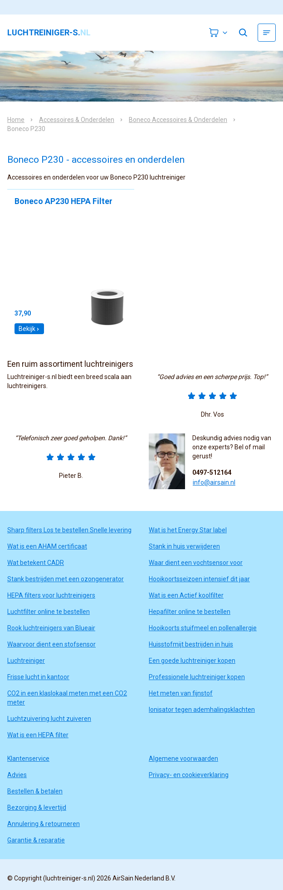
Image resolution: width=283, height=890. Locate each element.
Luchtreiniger (26, 660)
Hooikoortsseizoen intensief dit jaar (199, 579)
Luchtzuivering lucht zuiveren (49, 718)
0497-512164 (211, 472)
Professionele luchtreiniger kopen (197, 677)
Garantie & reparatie (36, 840)
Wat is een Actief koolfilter (186, 595)
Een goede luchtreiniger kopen (192, 660)
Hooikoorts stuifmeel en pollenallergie (203, 628)
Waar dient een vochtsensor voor (196, 562)
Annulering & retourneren (43, 823)
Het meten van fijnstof (181, 693)
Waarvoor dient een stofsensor (51, 644)
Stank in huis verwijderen (184, 546)
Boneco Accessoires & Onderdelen (178, 119)
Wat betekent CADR (35, 562)
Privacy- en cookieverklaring (189, 774)
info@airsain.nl (214, 482)
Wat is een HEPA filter (37, 735)
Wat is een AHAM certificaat (47, 546)
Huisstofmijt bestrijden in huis (191, 644)
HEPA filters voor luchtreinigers (51, 595)
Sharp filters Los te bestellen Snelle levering (69, 530)
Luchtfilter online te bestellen (48, 611)
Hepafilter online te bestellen (189, 611)
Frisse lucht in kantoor (38, 677)
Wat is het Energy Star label (188, 530)
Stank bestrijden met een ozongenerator (65, 579)
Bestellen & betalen (35, 791)
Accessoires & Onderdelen (76, 119)
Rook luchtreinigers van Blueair (51, 628)
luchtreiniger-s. (49, 32)
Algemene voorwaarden (183, 758)
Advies (17, 774)
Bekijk (29, 328)
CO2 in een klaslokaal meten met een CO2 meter (67, 698)
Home (15, 119)
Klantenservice (28, 758)
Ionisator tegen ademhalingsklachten (202, 709)
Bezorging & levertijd (36, 807)
